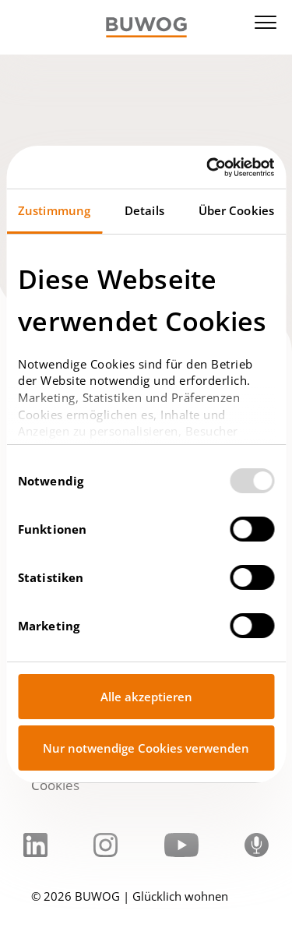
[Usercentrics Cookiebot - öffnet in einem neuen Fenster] (208, 167)
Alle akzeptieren (146, 696)
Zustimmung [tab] (54, 210)
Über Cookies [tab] (236, 210)
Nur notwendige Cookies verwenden (146, 748)
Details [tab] (144, 210)
